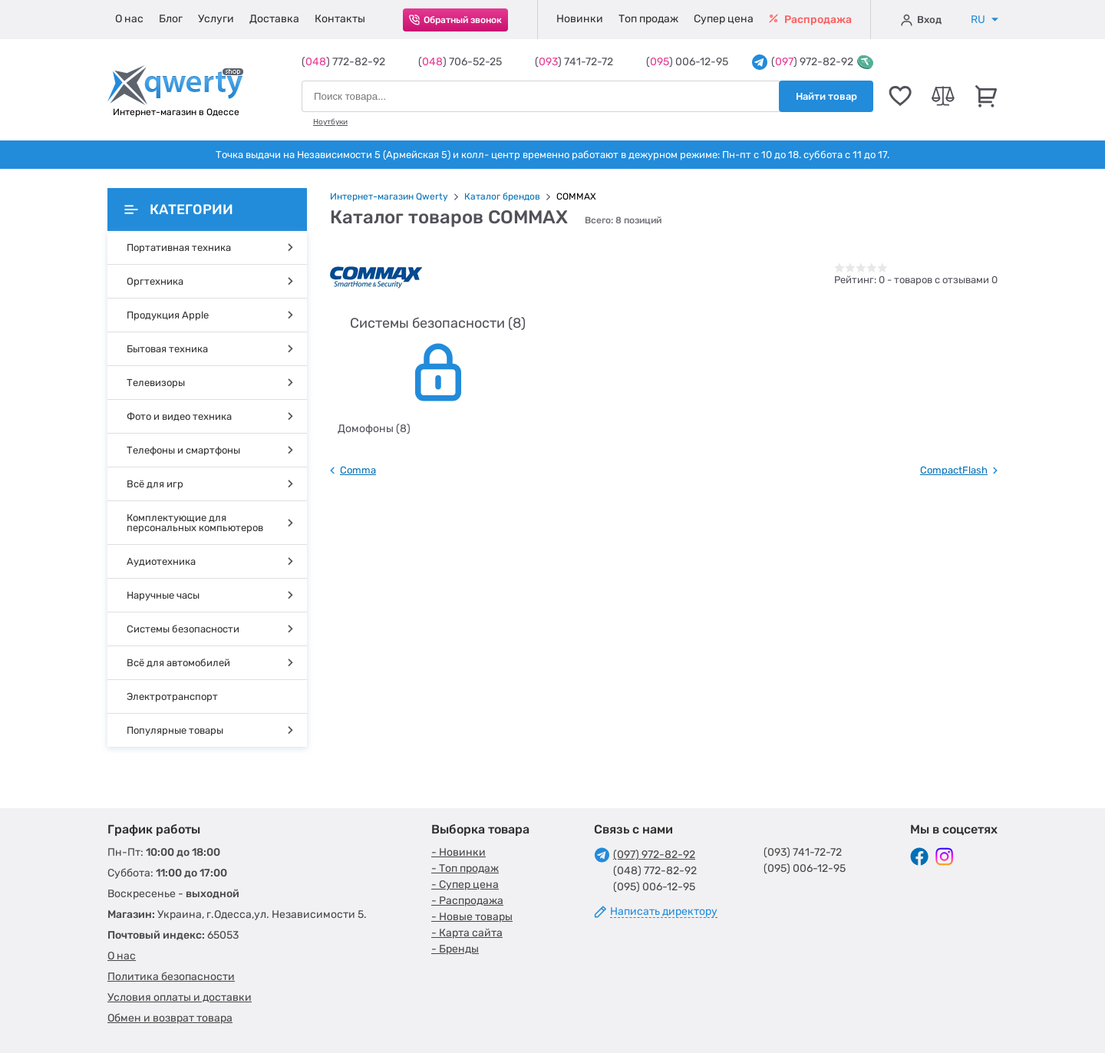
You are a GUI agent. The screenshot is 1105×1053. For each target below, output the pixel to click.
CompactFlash (954, 470)
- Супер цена (465, 884)
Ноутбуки (330, 122)
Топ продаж (648, 18)
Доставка (274, 18)
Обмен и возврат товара (170, 1018)
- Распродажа (467, 900)
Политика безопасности (171, 976)
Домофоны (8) (374, 428)
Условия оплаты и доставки (179, 997)
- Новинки (458, 852)
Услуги (216, 18)
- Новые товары (472, 916)
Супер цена (724, 18)
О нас (129, 18)
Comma (358, 470)
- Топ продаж (465, 868)
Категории (178, 209)
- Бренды (455, 949)
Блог (171, 18)
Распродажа (810, 19)
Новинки (579, 18)
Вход (921, 20)
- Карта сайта (467, 932)
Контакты (340, 18)
